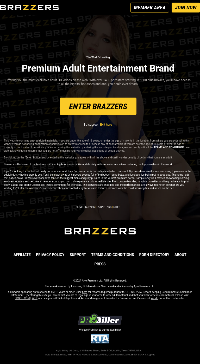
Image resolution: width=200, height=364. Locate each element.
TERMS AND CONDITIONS (112, 255)
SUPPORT (78, 255)
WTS (34, 298)
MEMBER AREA (150, 7)
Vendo (154, 298)
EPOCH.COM (22, 298)
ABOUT (180, 255)
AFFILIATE (22, 255)
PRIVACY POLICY (50, 255)
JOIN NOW (186, 7)
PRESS (99, 264)
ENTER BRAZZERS (98, 106)
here (84, 292)
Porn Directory (154, 255)
